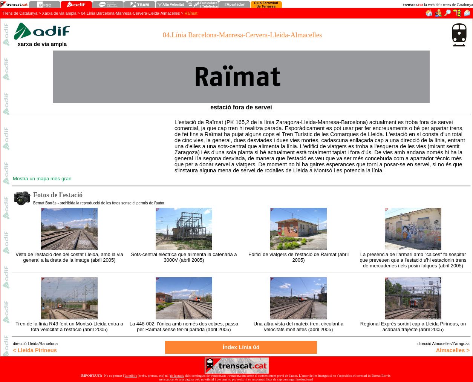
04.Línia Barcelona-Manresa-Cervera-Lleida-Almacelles (130, 13)
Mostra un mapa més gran (42, 178)
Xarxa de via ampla (59, 13)
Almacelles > (453, 350)
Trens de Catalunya (20, 13)
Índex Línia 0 (241, 347)
